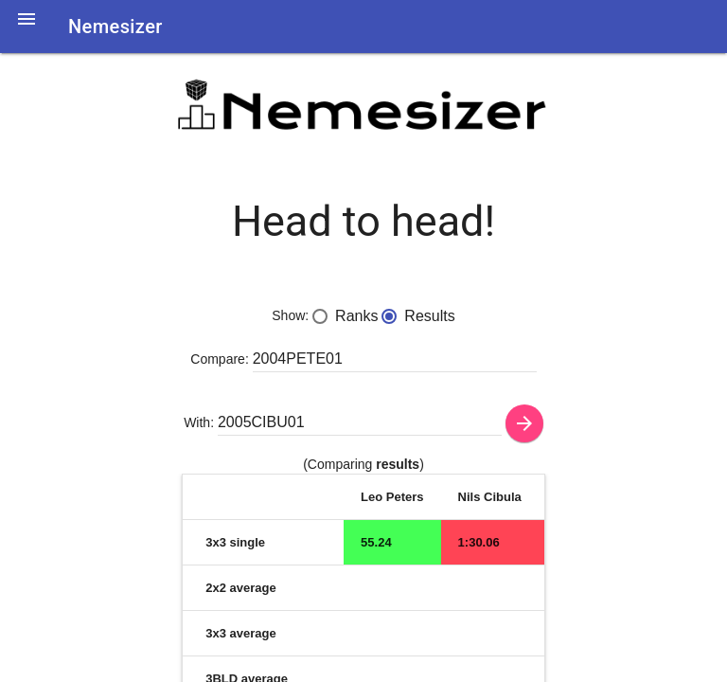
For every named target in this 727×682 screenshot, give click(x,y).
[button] (26, 30)
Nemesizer (115, 26)
